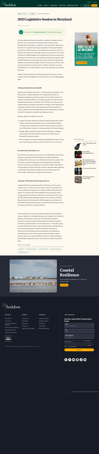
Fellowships (25, 321)
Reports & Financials (10, 330)
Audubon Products (44, 321)
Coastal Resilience (23, 252)
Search (80, 5)
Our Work (39, 5)
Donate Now (42, 323)
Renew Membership (44, 328)
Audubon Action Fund (11, 332)
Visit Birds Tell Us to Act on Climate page (86, 49)
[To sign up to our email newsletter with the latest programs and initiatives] (79, 325)
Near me (87, 5)
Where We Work (43, 249)
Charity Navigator (8, 338)
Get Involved (62, 5)
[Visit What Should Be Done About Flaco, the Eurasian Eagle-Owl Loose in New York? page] (86, 163)
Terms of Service (67, 341)
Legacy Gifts (42, 326)
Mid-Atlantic (23, 13)
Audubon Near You (44, 318)
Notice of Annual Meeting (11, 327)
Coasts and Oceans (55, 249)
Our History (8, 321)
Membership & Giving (72, 5)
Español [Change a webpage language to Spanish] (95, 2)
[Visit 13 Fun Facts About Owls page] (86, 171)
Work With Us (25, 318)
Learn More (64, 285)
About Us (46, 5)
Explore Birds (53, 5)
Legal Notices (24, 346)
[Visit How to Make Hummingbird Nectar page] (86, 154)
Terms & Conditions (72, 346)
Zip (66, 329)
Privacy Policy (30, 346)
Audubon (8, 4)
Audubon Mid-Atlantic (40, 32)
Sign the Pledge (81, 62)
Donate (94, 5)
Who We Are (8, 318)
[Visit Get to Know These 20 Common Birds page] (86, 179)
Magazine (89, 2)
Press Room (25, 323)
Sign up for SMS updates (28, 328)
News (32, 13)
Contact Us (25, 326)
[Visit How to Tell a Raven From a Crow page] (86, 146)
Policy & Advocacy (43, 13)
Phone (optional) (69, 335)
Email (66, 324)
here (60, 32)
